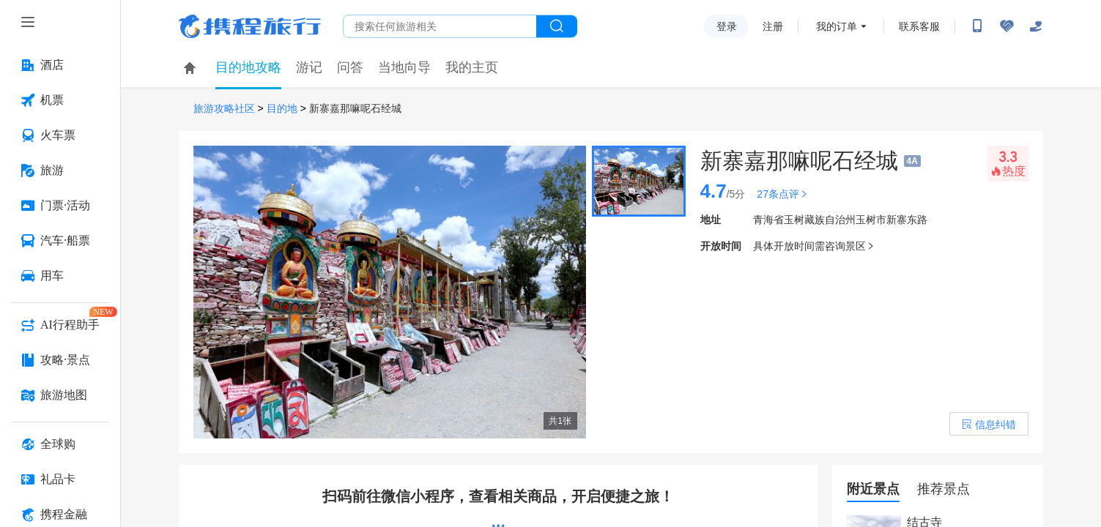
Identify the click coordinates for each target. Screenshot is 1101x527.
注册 (773, 26)
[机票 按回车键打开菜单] (60, 100)
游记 (309, 67)
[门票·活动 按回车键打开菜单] (60, 205)
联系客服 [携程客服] (919, 26)
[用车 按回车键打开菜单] (60, 276)
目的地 (282, 108)
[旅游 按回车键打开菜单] (60, 170)
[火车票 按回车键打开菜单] (60, 135)
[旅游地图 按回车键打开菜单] (60, 395)
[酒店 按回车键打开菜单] (60, 65)
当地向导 (404, 67)
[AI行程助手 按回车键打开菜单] (60, 325)
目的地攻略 (248, 67)
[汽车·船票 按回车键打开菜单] (60, 240)
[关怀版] (1035, 26)
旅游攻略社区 (224, 108)
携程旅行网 (250, 26)
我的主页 (471, 67)
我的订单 (836, 26)
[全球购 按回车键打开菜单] (60, 444)
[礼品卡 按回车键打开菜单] (60, 479)
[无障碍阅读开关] (1006, 26)
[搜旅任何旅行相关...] (440, 26)
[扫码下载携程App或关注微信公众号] (977, 26)
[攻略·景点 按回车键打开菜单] (60, 360)
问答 (350, 67)
